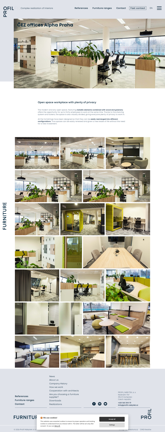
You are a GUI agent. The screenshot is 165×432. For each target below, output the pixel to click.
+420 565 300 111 (124, 403)
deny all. (57, 426)
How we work (56, 387)
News (52, 376)
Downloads (55, 401)
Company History (58, 384)
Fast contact (137, 8)
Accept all (112, 419)
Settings (112, 425)
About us (53, 380)
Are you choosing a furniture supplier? (64, 396)
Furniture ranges (102, 8)
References (81, 8)
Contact (121, 8)
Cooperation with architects (64, 391)
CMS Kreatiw (145, 430)
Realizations (55, 404)
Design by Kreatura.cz (128, 430)
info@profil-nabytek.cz (128, 405)
